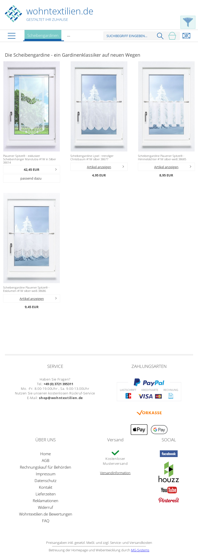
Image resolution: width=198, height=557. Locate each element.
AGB (45, 460)
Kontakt (45, 487)
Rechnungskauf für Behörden (45, 467)
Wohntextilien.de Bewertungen (45, 514)
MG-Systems (140, 550)
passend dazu (31, 178)
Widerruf (45, 507)
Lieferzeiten (46, 493)
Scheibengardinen (42, 37)
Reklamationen (45, 500)
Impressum (45, 473)
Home (45, 453)
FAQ (45, 520)
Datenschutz (45, 480)
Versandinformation (115, 472)
